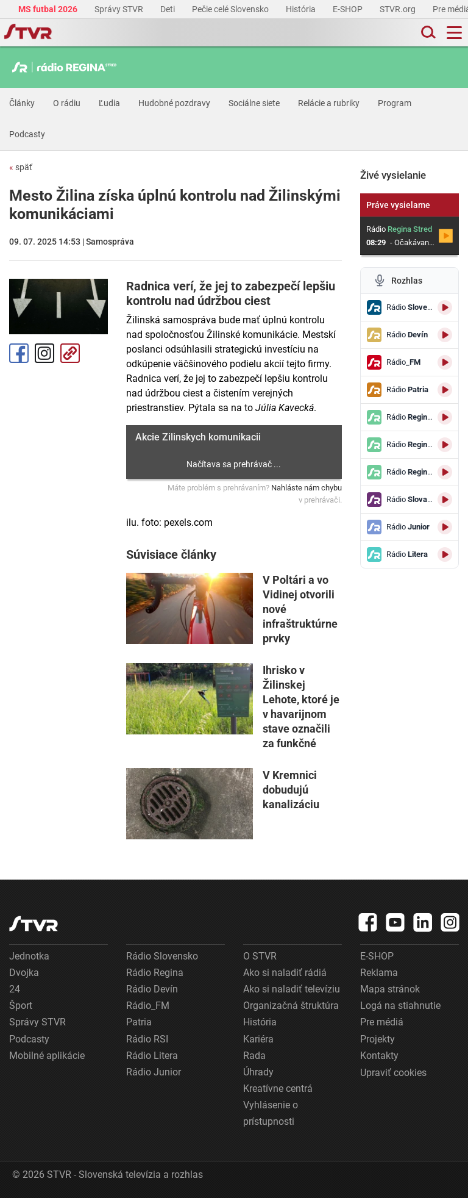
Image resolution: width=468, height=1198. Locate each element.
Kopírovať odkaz (70, 353)
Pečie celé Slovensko (231, 9)
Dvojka (24, 972)
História (301, 9)
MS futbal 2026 (48, 9)
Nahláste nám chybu (306, 487)
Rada (254, 1055)
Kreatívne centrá (278, 1088)
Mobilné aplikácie (47, 1055)
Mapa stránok (390, 989)
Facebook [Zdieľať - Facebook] (19, 353)
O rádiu (66, 103)
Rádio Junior (153, 1072)
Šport (20, 1005)
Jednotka (29, 956)
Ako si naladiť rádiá (285, 972)
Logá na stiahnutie (400, 1005)
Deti (168, 9)
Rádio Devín (152, 989)
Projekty (377, 1039)
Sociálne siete (254, 103)
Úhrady (258, 1072)
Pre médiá (381, 1022)
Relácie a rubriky (329, 103)
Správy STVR (119, 9)
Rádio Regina (154, 972)
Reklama (379, 972)
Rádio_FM (147, 1005)
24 (14, 989)
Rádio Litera (152, 1055)
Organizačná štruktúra (291, 1005)
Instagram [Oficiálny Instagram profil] (44, 353)
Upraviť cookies (393, 1072)
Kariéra (258, 1039)
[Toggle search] (427, 32)
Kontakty (379, 1055)
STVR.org (398, 9)
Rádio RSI (147, 1039)
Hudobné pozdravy (174, 103)
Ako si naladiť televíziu (291, 989)
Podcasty (27, 134)
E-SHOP (348, 9)
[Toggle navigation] (454, 32)
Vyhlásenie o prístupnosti (270, 1113)
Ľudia (109, 103)
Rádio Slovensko (162, 956)
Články (22, 103)
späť (20, 167)
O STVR (260, 956)
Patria (139, 1022)
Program (394, 103)
